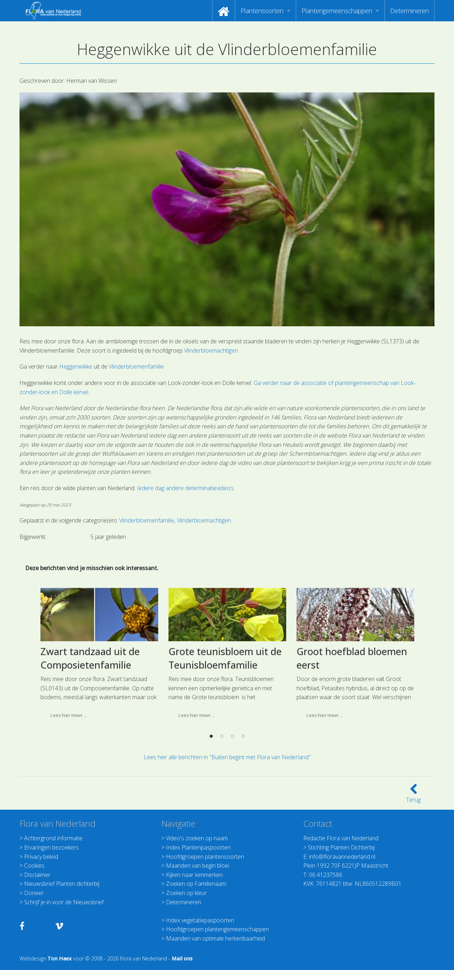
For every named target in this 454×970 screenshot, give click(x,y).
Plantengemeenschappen (336, 10)
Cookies (34, 865)
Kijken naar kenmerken (194, 875)
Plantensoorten (261, 10)
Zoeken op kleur (186, 893)
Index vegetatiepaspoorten (200, 920)
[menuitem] (223, 10)
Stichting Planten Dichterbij (341, 847)
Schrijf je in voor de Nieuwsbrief (64, 902)
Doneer (34, 893)
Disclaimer (37, 875)
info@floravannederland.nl (342, 857)
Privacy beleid (41, 857)
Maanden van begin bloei (197, 865)
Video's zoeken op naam (197, 838)
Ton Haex (60, 958)
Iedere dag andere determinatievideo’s (185, 488)
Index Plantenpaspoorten (198, 847)
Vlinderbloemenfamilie (136, 366)
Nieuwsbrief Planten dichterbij (61, 884)
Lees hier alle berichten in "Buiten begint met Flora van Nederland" (227, 757)
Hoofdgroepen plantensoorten (205, 857)
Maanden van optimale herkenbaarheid (215, 938)
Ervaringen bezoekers (51, 847)
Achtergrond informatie (53, 838)
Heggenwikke (75, 366)
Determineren (409, 10)
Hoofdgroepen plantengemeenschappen (217, 929)
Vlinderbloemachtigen (211, 350)
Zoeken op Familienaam (196, 884)
